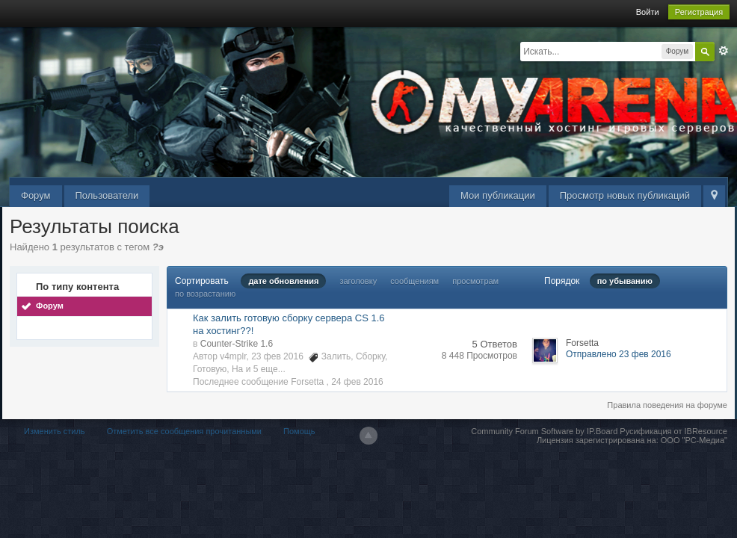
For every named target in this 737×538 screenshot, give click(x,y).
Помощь (299, 431)
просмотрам (475, 280)
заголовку (358, 280)
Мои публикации (497, 195)
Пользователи (107, 195)
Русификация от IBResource (672, 431)
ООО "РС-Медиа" (694, 440)
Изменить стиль (54, 431)
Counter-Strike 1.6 (236, 343)
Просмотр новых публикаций (625, 195)
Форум (36, 195)
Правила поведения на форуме (667, 405)
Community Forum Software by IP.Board (544, 431)
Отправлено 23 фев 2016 (618, 354)
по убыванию (625, 280)
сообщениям (414, 280)
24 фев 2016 (357, 382)
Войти (647, 11)
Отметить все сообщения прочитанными (184, 431)
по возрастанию (205, 293)
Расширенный (724, 51)
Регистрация (699, 11)
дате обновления (283, 280)
